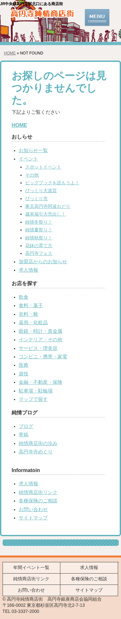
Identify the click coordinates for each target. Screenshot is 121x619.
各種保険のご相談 (38, 500)
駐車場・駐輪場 (36, 390)
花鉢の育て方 (38, 245)
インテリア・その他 (40, 339)
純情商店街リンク (38, 492)
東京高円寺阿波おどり (47, 206)
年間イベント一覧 (31, 567)
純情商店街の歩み (38, 443)
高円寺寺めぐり (36, 451)
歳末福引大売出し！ (45, 214)
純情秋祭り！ (38, 238)
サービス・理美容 (38, 348)
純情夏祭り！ (38, 229)
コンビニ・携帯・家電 (43, 356)
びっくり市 (36, 198)
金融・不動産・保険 (40, 382)
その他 (32, 175)
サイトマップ (33, 517)
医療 (23, 365)
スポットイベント (43, 167)
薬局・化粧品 (33, 322)
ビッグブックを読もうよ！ (52, 182)
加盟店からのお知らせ (43, 261)
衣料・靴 (28, 314)
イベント (28, 158)
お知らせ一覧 (33, 150)
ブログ (26, 426)
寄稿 (23, 434)
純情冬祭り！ (38, 222)
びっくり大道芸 (41, 190)
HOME (9, 53)
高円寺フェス (38, 253)
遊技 (23, 373)
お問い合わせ (33, 509)
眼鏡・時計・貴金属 (40, 331)
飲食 (23, 297)
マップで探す (33, 399)
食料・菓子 (31, 305)
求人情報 (28, 270)
